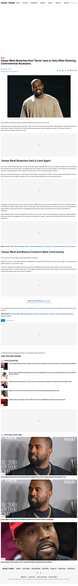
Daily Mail (4, 166)
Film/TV (50, 3)
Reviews (42, 3)
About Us (24, 577)
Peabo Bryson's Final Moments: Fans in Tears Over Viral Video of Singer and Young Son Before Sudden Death (40, 381)
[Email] (73, 70)
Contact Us (31, 577)
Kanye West (10, 320)
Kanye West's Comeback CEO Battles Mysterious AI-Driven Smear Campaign (27, 519)
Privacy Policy (53, 577)
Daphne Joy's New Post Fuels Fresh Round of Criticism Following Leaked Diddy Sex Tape (34, 390)
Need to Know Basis (35, 301)
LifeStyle (58, 3)
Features (25, 3)
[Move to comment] (76, 70)
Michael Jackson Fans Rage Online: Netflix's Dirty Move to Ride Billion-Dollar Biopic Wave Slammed (37, 399)
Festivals (66, 3)
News (17, 3)
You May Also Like (13, 435)
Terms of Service (42, 577)
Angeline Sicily (7, 69)
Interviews (34, 3)
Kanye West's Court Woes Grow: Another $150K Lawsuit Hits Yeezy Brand (26, 562)
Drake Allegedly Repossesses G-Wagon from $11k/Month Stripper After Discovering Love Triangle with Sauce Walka (42, 363)
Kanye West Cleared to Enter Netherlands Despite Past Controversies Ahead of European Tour (33, 477)
